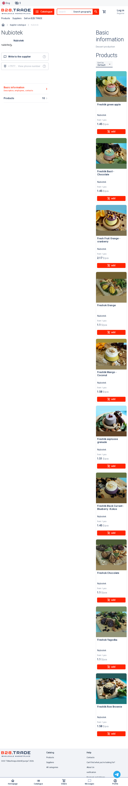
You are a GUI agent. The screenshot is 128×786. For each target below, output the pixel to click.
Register (120, 13)
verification (91, 772)
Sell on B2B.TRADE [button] (33, 18)
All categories (52, 767)
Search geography (82, 11)
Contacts (90, 757)
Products (50, 757)
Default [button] (102, 65)
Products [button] (5, 18)
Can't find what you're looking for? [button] (101, 762)
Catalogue (43, 12)
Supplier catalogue (18, 25)
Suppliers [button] (17, 18)
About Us (90, 767)
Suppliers (50, 762)
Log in (120, 10)
